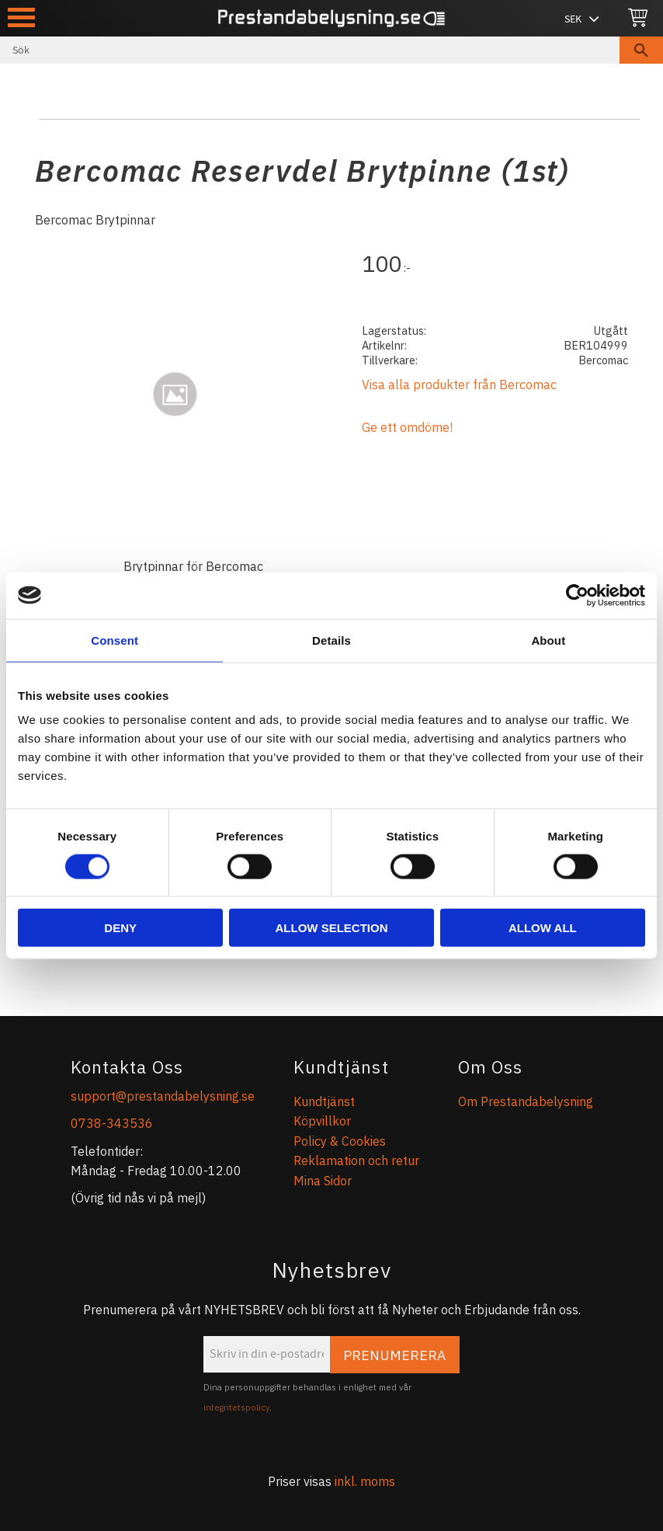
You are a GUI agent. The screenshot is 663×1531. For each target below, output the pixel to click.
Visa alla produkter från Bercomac (459, 384)
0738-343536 (112, 1123)
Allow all (543, 927)
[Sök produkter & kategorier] (310, 50)
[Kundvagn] (637, 18)
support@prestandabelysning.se (163, 1096)
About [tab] (548, 639)
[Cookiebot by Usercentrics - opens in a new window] (577, 595)
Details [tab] (331, 639)
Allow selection (332, 927)
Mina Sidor (322, 1180)
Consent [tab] (114, 639)
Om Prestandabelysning (525, 1101)
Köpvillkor (322, 1121)
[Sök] (641, 50)
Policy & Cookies (339, 1141)
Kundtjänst (324, 1101)
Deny (120, 927)
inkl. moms (365, 1481)
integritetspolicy (236, 1407)
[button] (21, 17)
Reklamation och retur (356, 1160)
